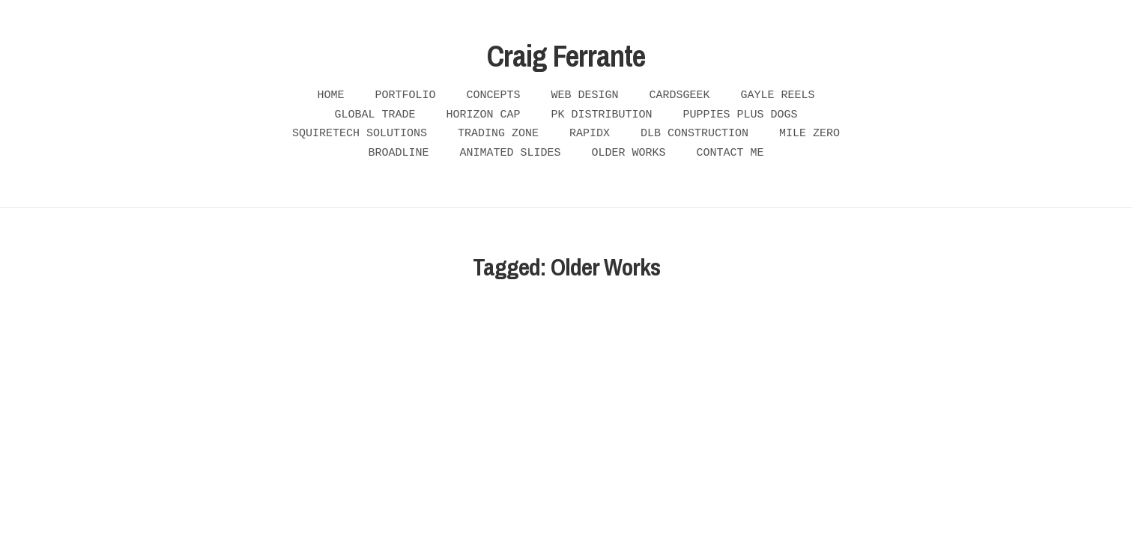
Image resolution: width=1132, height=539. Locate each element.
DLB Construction (694, 133)
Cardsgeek (680, 95)
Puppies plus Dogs (740, 115)
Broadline (398, 153)
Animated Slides (509, 153)
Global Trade (374, 115)
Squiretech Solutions (359, 133)
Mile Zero (809, 133)
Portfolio (405, 95)
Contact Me (730, 153)
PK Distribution (602, 115)
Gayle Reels (778, 95)
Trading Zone (498, 133)
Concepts (493, 95)
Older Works (629, 153)
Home (330, 95)
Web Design (585, 95)
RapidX (589, 133)
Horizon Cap (483, 115)
